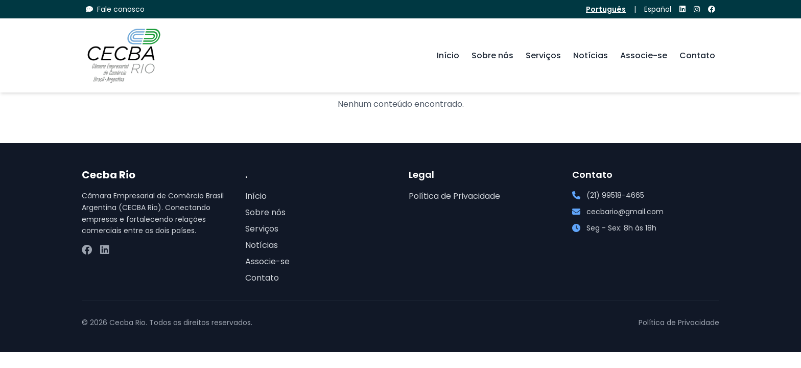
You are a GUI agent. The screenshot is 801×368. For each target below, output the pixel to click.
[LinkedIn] (682, 9)
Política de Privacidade (454, 196)
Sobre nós (492, 55)
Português (606, 9)
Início (448, 55)
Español (657, 9)
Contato (697, 55)
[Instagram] (697, 9)
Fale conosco (115, 9)
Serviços (543, 55)
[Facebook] (711, 9)
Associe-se (643, 55)
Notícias (590, 55)
